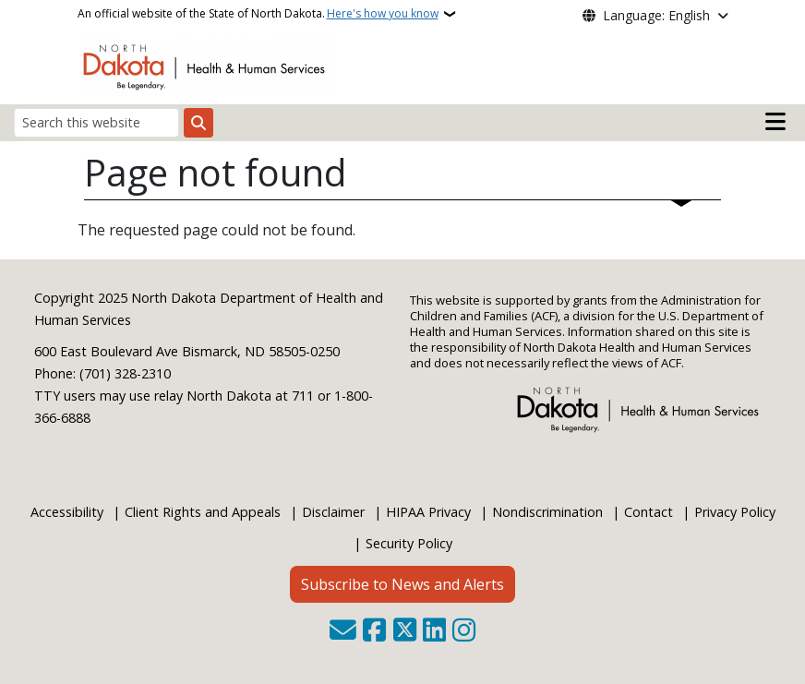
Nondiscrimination (547, 512)
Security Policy (409, 543)
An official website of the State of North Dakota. (258, 14)
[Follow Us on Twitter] (404, 631)
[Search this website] (96, 122)
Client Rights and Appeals (203, 512)
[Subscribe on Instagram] (463, 631)
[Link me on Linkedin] (434, 631)
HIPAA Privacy (428, 512)
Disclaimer (333, 512)
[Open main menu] (775, 122)
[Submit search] (198, 123)
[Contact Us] (343, 631)
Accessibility (66, 512)
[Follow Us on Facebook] (374, 631)
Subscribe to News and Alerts (402, 584)
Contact (648, 512)
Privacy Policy (734, 512)
